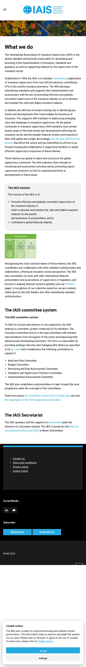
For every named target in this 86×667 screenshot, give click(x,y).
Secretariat (55, 422)
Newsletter (17, 532)
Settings (43, 658)
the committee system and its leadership (47, 395)
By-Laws (16, 349)
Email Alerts (47, 532)
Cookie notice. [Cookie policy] (46, 641)
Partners (70, 284)
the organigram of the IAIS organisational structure (33, 399)
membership (60, 78)
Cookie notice (20, 471)
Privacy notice (20, 466)
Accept (43, 651)
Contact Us (19, 458)
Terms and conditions (25, 462)
